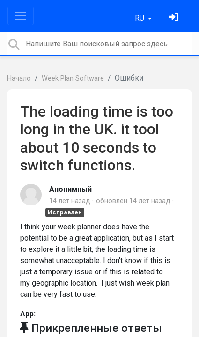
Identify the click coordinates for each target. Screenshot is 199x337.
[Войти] (174, 18)
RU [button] (140, 18)
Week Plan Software (73, 78)
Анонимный (70, 189)
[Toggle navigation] (20, 16)
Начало (19, 78)
